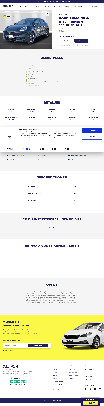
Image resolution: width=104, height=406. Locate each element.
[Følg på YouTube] (100, 391)
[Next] (49, 30)
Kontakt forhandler (66, 41)
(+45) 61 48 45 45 (89, 372)
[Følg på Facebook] (85, 391)
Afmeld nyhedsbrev (8, 354)
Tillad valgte (91, 9)
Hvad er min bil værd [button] (90, 403)
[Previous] (3, 30)
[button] (2, 47)
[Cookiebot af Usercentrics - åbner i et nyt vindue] (9, 22)
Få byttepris (81, 41)
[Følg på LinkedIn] (95, 391)
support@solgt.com (90, 375)
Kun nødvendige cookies (92, 15)
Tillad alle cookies (92, 4)
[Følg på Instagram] (90, 391)
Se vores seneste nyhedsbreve (11, 344)
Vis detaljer (75, 22)
